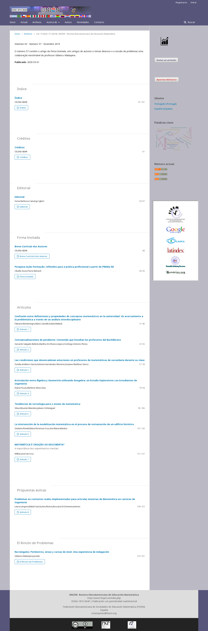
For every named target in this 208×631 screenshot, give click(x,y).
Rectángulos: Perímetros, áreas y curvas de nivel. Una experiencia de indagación (62, 551)
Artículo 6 (24, 434)
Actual (24, 22)
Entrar (194, 2)
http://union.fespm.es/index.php (104, 597)
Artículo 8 (24, 512)
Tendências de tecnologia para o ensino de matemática (47, 403)
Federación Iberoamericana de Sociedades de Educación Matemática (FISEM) (104, 606)
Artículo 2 (24, 349)
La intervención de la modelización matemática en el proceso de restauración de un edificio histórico (74, 424)
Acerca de (52, 22)
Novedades (83, 22)
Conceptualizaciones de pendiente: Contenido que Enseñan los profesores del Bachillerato (68, 339)
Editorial (19, 196)
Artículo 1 (24, 329)
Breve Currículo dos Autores (31, 246)
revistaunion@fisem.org (104, 613)
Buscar (191, 22)
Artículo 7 (24, 459)
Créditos (20, 147)
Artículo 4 (24, 393)
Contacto (99, 22)
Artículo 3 (24, 369)
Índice (18, 97)
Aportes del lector (167, 79)
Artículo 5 (24, 413)
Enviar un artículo (166, 60)
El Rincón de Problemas (31, 561)
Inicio (12, 22)
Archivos (36, 22)
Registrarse (181, 2)
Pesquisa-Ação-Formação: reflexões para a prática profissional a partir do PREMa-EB (64, 266)
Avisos (68, 22)
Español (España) (163, 108)
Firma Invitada (26, 276)
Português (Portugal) (165, 103)
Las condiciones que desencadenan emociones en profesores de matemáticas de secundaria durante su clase (80, 360)
